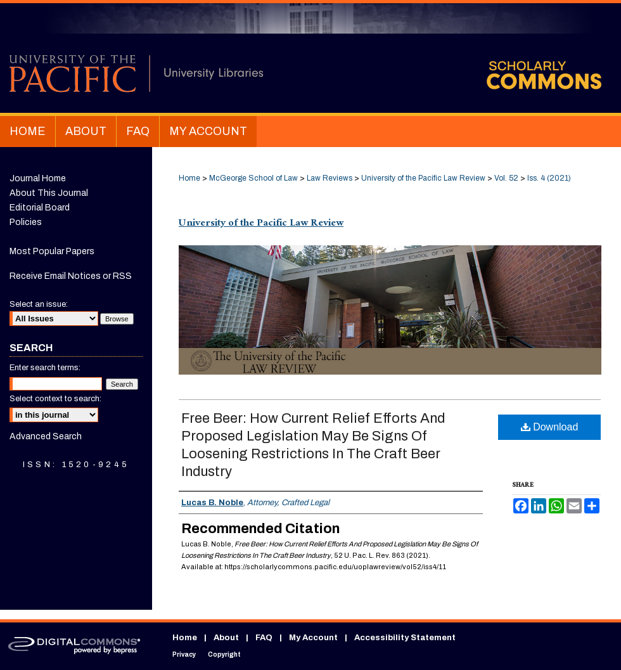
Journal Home (38, 178)
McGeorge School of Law (253, 178)
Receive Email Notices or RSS (71, 276)
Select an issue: (39, 304)
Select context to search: (55, 398)
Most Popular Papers (52, 251)
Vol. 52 (506, 178)
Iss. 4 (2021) (549, 178)
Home (189, 178)
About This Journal (49, 193)
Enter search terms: (45, 367)
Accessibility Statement (405, 637)
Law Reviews (329, 178)
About (226, 637)
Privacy (184, 654)
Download (550, 427)
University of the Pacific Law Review (423, 178)
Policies (26, 222)
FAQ (263, 637)
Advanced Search (46, 436)
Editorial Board (40, 207)
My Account (313, 637)
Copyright (224, 654)
